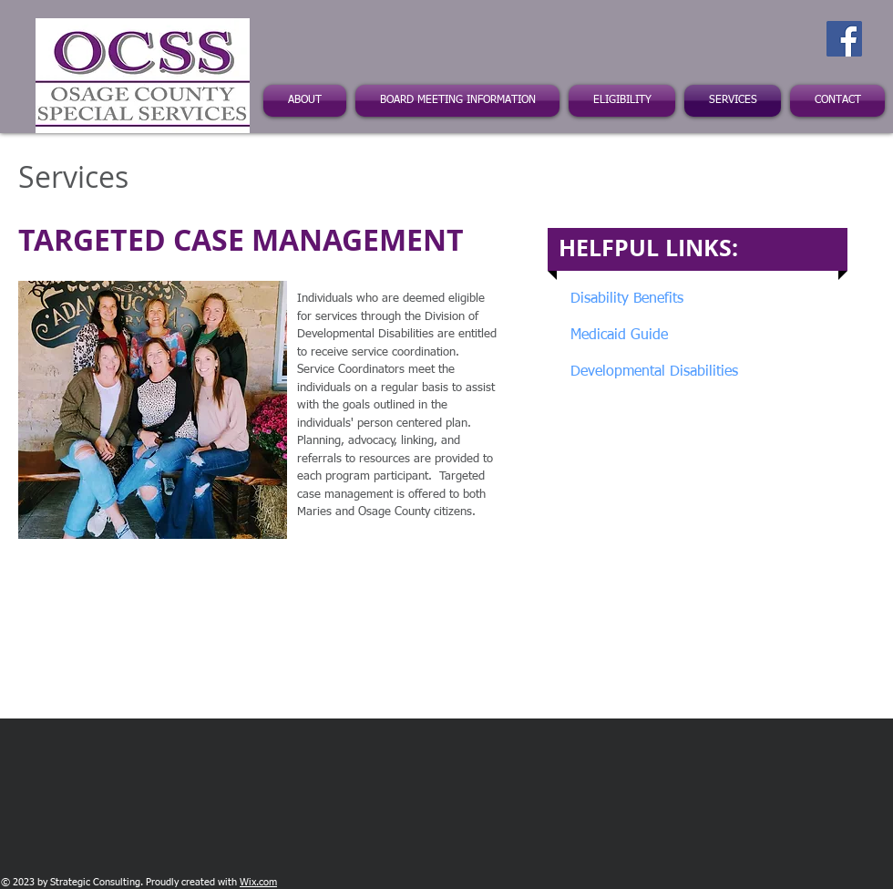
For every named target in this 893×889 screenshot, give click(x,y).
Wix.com (258, 882)
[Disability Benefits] (688, 299)
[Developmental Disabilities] (654, 372)
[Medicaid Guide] (645, 336)
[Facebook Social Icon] (844, 39)
